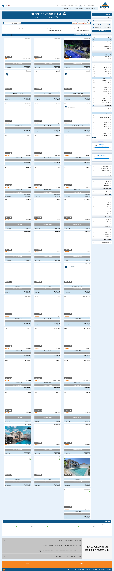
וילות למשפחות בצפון (79, 565)
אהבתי (8, 6)
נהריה (36, 38)
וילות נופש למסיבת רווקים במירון (55, 30)
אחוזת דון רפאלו (87, 360)
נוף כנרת (65, 103)
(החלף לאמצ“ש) (101, 141)
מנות (5, 167)
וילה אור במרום (72, 524)
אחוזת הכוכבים (28, 38)
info (3, 6)
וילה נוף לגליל (87, 264)
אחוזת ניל (58, 167)
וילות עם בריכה (93, 8)
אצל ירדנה (28, 457)
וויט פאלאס (88, 392)
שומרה (65, 328)
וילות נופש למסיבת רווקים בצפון (55, 20)
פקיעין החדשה (66, 360)
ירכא (6, 103)
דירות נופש (71, 5)
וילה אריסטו (26, 524)
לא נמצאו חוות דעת (77, 61)
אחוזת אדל (28, 71)
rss (4, 570)
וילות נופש (64, 20)
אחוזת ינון (29, 392)
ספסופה (36, 328)
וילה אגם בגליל (87, 489)
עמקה (6, 38)
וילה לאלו (58, 296)
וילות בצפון (71, 8)
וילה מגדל (29, 328)
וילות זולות (76, 8)
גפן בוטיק (88, 457)
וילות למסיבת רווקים (70, 20)
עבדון (6, 71)
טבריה (36, 392)
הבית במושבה (57, 360)
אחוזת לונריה (57, 135)
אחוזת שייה (88, 135)
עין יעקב (65, 71)
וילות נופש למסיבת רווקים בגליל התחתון (26, 28)
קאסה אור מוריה (87, 231)
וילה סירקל (88, 103)
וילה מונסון (58, 71)
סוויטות (76, 5)
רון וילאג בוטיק (28, 424)
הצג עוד (94, 137)
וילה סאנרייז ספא (87, 199)
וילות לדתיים (66, 8)
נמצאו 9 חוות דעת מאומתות (78, 93)
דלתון (6, 135)
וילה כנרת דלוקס (27, 231)
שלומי (6, 392)
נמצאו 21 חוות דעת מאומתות (77, 125)
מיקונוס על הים (57, 38)
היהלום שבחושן (28, 360)
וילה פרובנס (28, 167)
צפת (65, 38)
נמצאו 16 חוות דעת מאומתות (18, 93)
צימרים (85, 5)
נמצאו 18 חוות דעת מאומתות (77, 286)
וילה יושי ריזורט (41, 524)
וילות (80, 5)
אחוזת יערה (58, 199)
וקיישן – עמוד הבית (87, 20)
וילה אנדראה (57, 457)
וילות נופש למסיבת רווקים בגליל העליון (54, 28)
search (93, 21)
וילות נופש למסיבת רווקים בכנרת (83, 30)
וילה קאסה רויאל (87, 328)
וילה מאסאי (28, 199)
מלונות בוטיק (63, 5)
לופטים (58, 5)
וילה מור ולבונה (57, 328)
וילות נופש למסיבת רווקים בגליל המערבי (82, 28)
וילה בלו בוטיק (28, 264)
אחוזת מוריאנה (28, 103)
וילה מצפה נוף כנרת (10, 524)
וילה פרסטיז (88, 71)
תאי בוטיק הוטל (28, 296)
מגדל (6, 328)
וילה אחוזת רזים (87, 38)
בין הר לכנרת (57, 231)
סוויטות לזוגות (88, 8)
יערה (35, 199)
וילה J (88, 524)
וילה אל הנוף (57, 103)
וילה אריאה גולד (57, 424)
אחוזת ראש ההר (57, 264)
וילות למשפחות (81, 8)
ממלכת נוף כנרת (86, 296)
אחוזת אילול (88, 424)
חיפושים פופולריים (91, 5)
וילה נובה (29, 135)
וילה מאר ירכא (87, 167)
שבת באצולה (57, 392)
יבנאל (36, 231)
